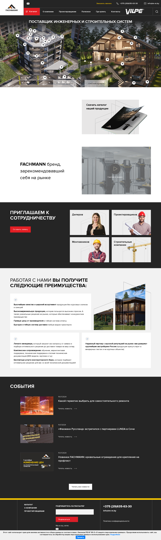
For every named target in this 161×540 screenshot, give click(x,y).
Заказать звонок (104, 3)
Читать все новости (80, 487)
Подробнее (115, 534)
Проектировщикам (67, 12)
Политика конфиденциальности (116, 521)
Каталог (28, 505)
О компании (48, 12)
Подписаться (64, 519)
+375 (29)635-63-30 (117, 506)
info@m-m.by (109, 510)
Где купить (101, 12)
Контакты (115, 12)
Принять (80, 537)
